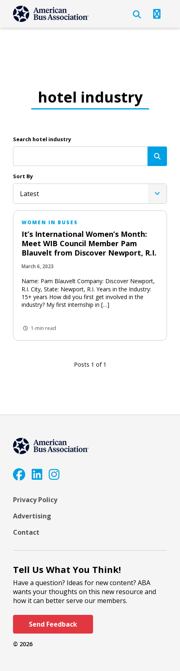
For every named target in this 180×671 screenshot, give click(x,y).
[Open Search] (137, 15)
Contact (26, 532)
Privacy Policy (35, 499)
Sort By (23, 176)
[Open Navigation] (157, 14)
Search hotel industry (42, 139)
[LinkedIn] (37, 474)
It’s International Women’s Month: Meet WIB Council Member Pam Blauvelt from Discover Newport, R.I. (89, 243)
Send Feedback (53, 624)
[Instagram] (54, 474)
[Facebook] (19, 474)
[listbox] (90, 194)
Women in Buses (50, 222)
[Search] (157, 156)
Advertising (32, 515)
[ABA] (51, 14)
